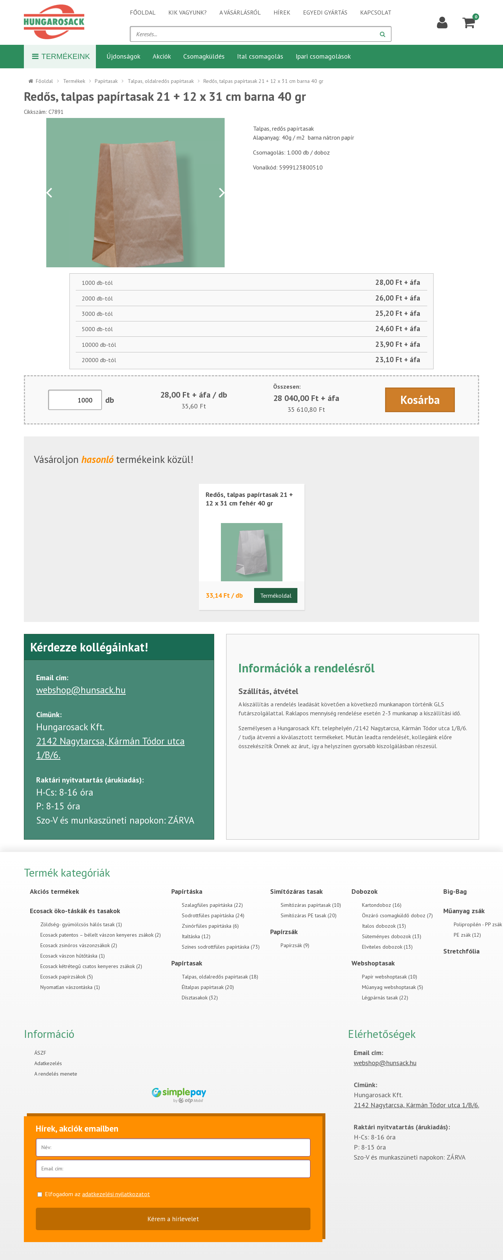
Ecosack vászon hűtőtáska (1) (72, 955)
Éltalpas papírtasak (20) (208, 987)
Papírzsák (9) (295, 945)
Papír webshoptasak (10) (389, 976)
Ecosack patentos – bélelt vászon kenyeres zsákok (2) (100, 934)
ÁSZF (40, 1052)
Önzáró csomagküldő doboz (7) (397, 915)
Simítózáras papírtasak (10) (311, 905)
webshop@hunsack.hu (81, 690)
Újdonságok (123, 56)
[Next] (221, 192)
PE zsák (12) (467, 934)
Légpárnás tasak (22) (385, 997)
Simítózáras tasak (296, 891)
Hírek (282, 12)
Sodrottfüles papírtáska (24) (213, 915)
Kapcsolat (375, 12)
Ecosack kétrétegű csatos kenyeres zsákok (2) (91, 966)
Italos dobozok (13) (384, 926)
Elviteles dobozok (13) (387, 946)
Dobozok (365, 891)
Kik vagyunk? (187, 12)
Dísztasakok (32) (200, 997)
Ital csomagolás (260, 56)
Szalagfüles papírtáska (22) (212, 905)
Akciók (162, 56)
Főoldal (143, 12)
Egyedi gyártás (325, 12)
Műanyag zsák (464, 910)
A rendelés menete (55, 1073)
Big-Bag (455, 891)
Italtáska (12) (196, 936)
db (109, 400)
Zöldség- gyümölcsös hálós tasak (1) (81, 924)
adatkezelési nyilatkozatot (116, 1194)
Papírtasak (106, 81)
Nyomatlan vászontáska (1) (70, 987)
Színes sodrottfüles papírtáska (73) (221, 946)
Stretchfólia (461, 951)
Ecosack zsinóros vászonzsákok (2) (78, 945)
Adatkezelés (48, 1063)
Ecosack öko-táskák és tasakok (75, 910)
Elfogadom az (97, 1194)
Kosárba (420, 399)
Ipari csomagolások (323, 56)
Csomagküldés (204, 56)
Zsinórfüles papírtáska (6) (210, 926)
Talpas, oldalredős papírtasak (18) (220, 976)
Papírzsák (284, 931)
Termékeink (61, 56)
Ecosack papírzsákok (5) (66, 976)
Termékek (74, 81)
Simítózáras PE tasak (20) (309, 915)
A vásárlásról (240, 12)
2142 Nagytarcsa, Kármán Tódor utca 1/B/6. (416, 1105)
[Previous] (50, 192)
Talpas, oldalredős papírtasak (161, 81)
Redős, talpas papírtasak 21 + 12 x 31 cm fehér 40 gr (249, 499)
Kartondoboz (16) (382, 905)
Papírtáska (186, 891)
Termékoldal (275, 595)
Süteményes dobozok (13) (391, 936)
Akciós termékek (54, 891)
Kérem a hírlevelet (173, 1219)
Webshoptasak (373, 963)
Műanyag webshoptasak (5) (392, 987)
